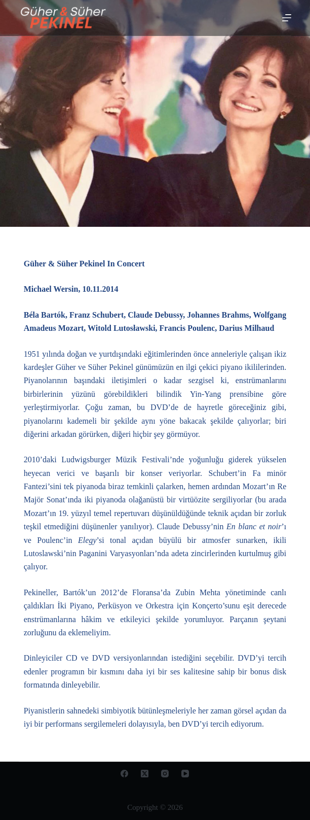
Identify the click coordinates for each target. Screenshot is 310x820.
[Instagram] (165, 773)
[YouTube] (185, 773)
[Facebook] (124, 773)
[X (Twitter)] (144, 773)
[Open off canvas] (286, 17)
